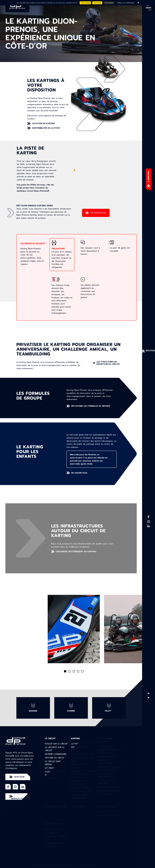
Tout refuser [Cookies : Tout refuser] (97, 3)
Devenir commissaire (55, 754)
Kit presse (50, 768)
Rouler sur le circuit (56, 743)
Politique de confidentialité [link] (125, 3)
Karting (75, 738)
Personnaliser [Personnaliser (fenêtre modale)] (109, 3)
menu (148, 7)
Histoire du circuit (55, 757)
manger (33, 708)
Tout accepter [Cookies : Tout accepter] (85, 3)
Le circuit (50, 738)
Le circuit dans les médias (55, 763)
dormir (71, 708)
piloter (109, 708)
